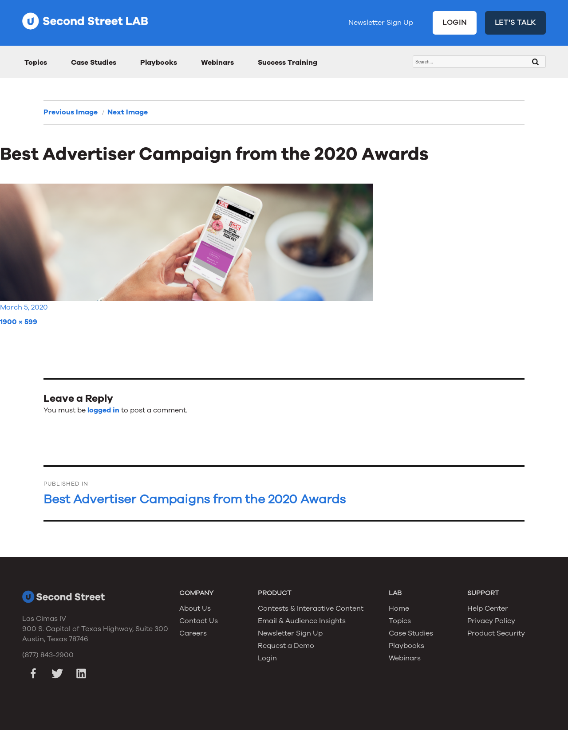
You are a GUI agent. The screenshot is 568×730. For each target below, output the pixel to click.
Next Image (127, 112)
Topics (35, 62)
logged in (103, 410)
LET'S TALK (515, 22)
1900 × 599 (18, 322)
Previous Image (70, 112)
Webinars (217, 62)
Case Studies (93, 62)
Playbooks (158, 62)
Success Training (287, 62)
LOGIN (454, 22)
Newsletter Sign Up (380, 22)
